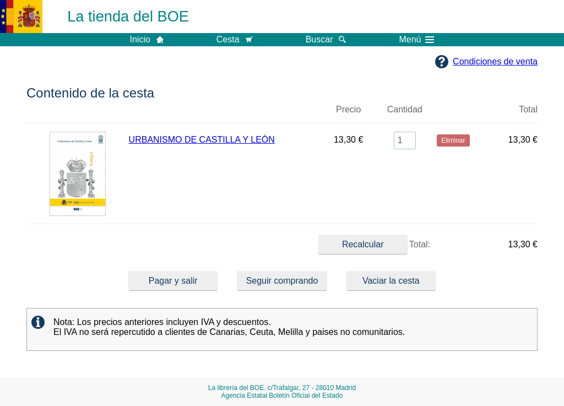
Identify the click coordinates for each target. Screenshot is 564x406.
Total (528, 109)
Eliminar (453, 114)
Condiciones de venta (495, 61)
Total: (374, 244)
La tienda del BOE (128, 16)
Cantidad (404, 109)
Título (223, 114)
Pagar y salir (173, 280)
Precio (348, 109)
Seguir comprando (282, 280)
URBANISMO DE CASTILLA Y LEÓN (202, 139)
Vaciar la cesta (391, 280)
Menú (416, 39)
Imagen (77, 114)
